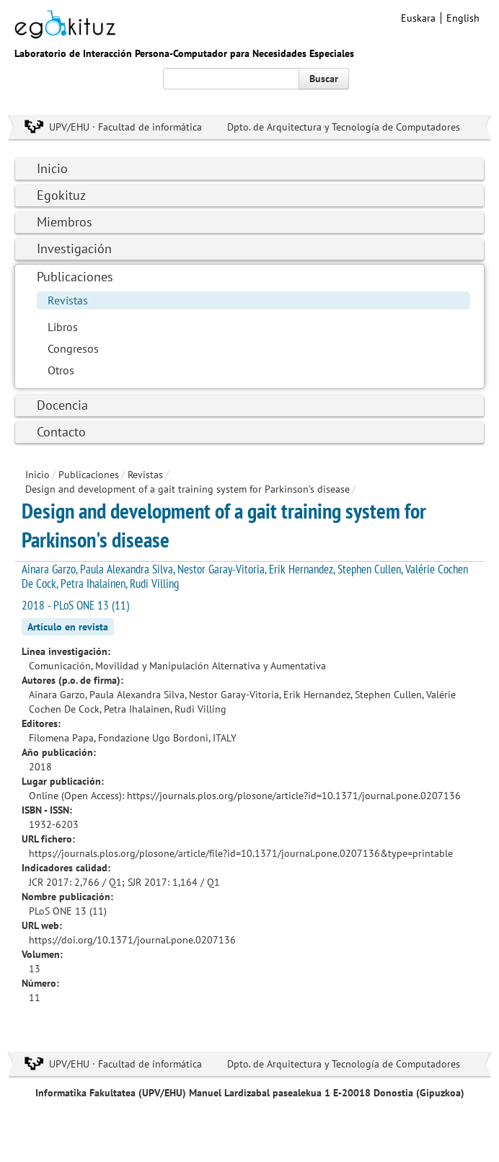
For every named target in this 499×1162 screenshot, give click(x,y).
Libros (63, 327)
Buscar (323, 78)
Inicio (52, 168)
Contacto (61, 431)
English (463, 18)
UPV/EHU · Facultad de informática (125, 126)
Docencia (62, 405)
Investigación (74, 248)
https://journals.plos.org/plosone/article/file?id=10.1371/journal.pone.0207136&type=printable (241, 853)
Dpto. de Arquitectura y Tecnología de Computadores (343, 126)
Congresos (73, 348)
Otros (61, 370)
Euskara (418, 18)
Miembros (64, 222)
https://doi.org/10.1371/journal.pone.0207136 (132, 939)
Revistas (68, 300)
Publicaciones (75, 276)
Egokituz (61, 195)
